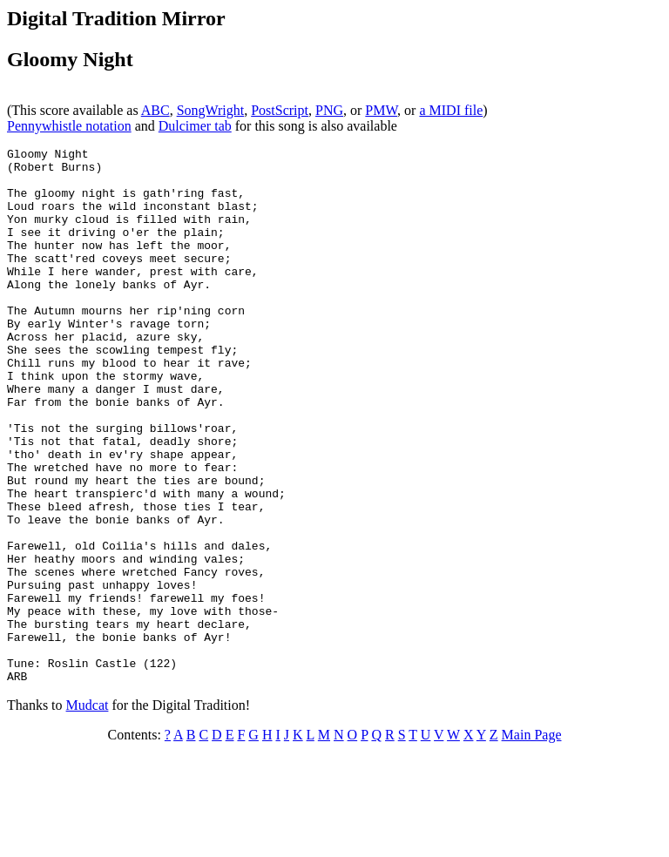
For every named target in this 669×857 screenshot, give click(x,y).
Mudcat (87, 812)
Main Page (532, 841)
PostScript (279, 110)
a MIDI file (451, 110)
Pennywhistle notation (69, 125)
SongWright (211, 110)
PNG (329, 110)
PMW (381, 110)
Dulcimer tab (195, 125)
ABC (155, 110)
